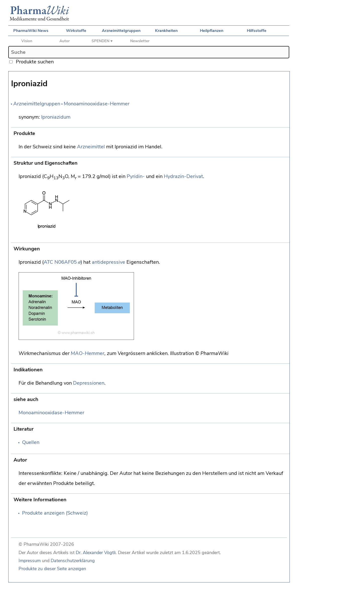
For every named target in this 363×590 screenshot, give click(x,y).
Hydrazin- (175, 176)
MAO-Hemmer (87, 353)
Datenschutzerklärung (73, 561)
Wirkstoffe (76, 30)
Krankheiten (166, 30)
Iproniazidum (55, 117)
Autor (64, 40)
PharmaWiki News (30, 30)
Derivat (194, 176)
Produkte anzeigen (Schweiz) (55, 513)
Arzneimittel (91, 146)
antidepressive (108, 262)
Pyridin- (136, 176)
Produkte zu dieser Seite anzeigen (52, 569)
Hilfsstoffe (256, 30)
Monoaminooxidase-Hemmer (96, 103)
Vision (26, 40)
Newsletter (140, 40)
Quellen (30, 442)
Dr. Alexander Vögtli (96, 553)
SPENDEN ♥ (102, 40)
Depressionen (88, 383)
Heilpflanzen (211, 30)
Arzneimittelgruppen (121, 30)
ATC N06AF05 (60, 262)
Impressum (30, 561)
